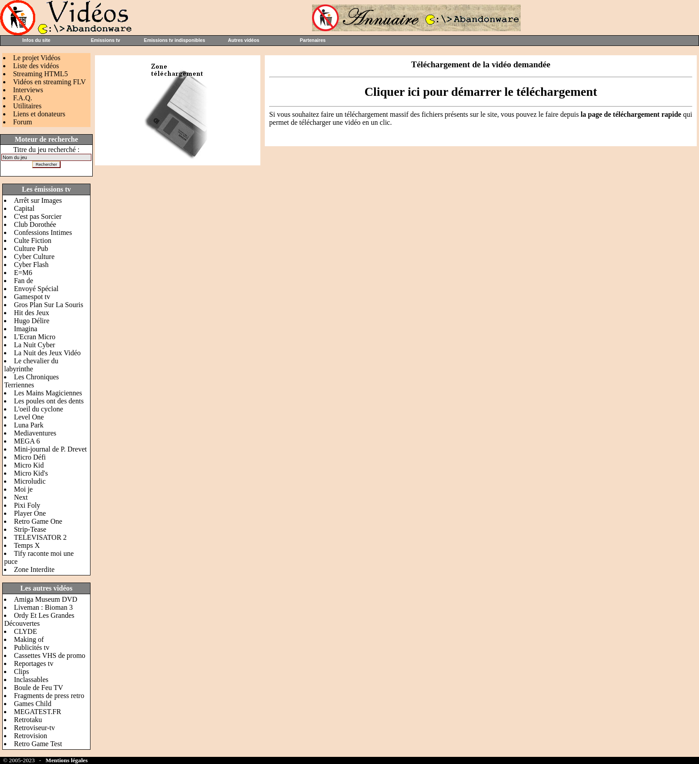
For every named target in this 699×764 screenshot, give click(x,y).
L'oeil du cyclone (38, 409)
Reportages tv (33, 663)
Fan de (23, 280)
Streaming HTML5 (40, 74)
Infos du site (36, 40)
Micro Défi (30, 457)
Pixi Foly (27, 505)
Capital (24, 208)
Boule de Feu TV (38, 687)
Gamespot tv (32, 296)
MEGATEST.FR (37, 711)
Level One (29, 417)
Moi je (23, 489)
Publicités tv (31, 647)
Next (21, 497)
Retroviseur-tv (34, 727)
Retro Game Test (38, 744)
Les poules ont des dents (48, 401)
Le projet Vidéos (36, 58)
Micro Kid (29, 465)
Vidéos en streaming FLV (49, 82)
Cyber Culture (34, 256)
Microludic (29, 481)
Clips (21, 671)
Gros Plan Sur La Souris (48, 304)
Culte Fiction (32, 240)
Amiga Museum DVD (45, 599)
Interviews (28, 90)
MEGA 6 (27, 441)
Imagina (25, 329)
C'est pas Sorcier (38, 216)
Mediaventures (35, 433)
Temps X (27, 545)
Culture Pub (31, 248)
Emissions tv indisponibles (174, 40)
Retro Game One (38, 521)
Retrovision (30, 735)
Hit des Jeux (31, 312)
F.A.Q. (22, 98)
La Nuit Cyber (34, 345)
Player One (30, 513)
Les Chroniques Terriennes (31, 381)
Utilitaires (27, 106)
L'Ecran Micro (34, 337)
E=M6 (23, 272)
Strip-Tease (30, 529)
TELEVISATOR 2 (40, 537)
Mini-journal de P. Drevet (50, 449)
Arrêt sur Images (38, 200)
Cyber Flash (31, 264)
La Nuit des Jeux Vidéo (47, 353)
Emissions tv (105, 40)
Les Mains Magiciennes (48, 393)
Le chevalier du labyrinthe (31, 365)
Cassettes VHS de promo (49, 655)
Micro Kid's (31, 473)
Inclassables (31, 679)
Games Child (32, 703)
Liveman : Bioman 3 (43, 607)
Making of (29, 639)
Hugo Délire (31, 320)
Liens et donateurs (39, 114)
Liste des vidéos (36, 66)
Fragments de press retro (49, 695)
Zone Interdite (34, 569)
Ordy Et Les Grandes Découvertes (39, 619)
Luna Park (28, 425)
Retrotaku (28, 719)
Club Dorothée (35, 224)
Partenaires (312, 40)
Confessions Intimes (43, 232)
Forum (22, 122)
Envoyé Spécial (36, 288)
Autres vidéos (243, 40)
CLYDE (25, 631)
